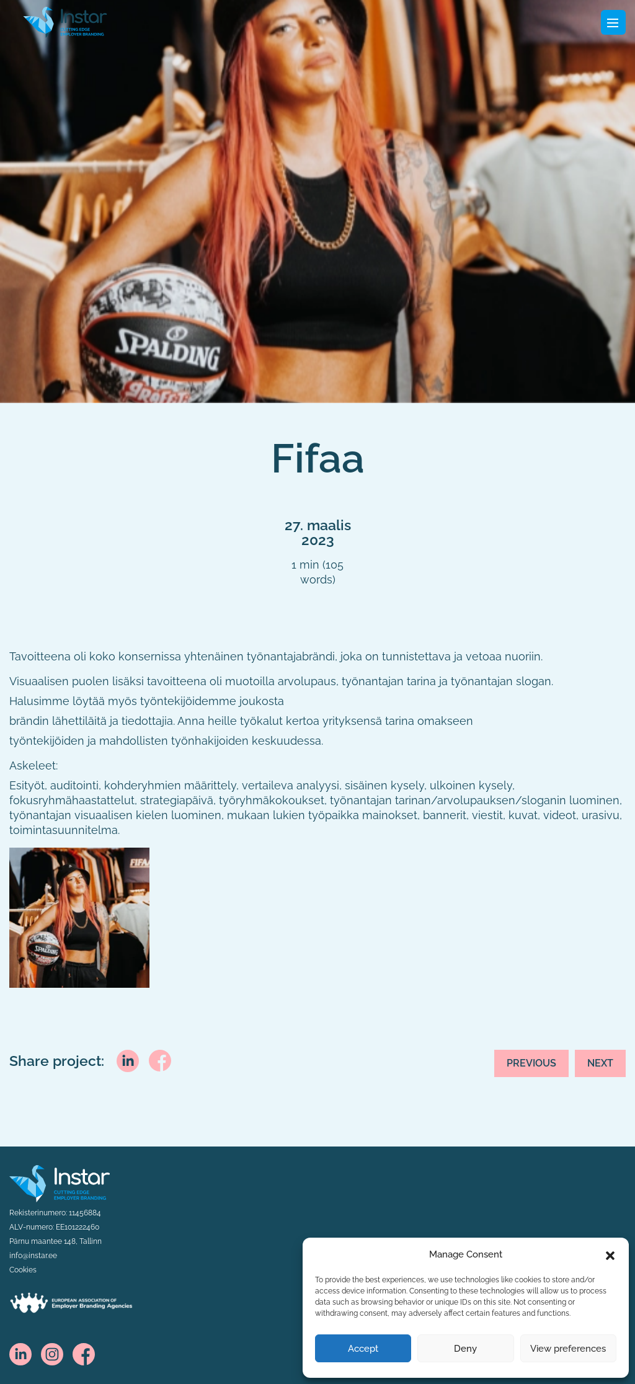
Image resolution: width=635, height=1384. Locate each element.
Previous (531, 1063)
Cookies (23, 1270)
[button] (610, 1254)
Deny (465, 1348)
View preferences (568, 1348)
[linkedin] (128, 1059)
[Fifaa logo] (65, 21)
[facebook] (160, 1059)
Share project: (56, 1061)
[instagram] (52, 1353)
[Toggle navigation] (613, 22)
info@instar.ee (33, 1255)
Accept (363, 1348)
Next (600, 1063)
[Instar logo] (59, 1182)
